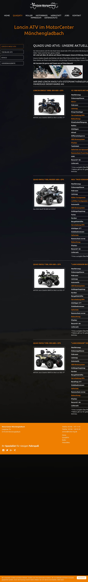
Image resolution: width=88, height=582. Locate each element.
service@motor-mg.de (69, 431)
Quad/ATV (65, 437)
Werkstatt (56, 15)
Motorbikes (42, 15)
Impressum (36, 17)
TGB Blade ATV (7, 52)
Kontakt (76, 15)
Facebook (3, 450)
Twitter (7, 450)
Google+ (11, 450)
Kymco (4, 58)
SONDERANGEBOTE (8, 63)
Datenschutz (50, 17)
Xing (14, 450)
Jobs (66, 15)
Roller (29, 15)
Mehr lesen (60, 579)
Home (7, 15)
